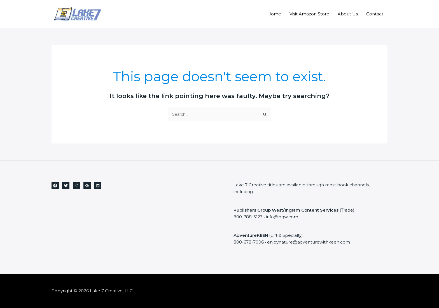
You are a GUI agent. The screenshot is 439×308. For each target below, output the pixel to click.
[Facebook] (55, 185)
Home (274, 14)
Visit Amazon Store (309, 14)
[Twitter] (65, 185)
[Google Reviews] (87, 185)
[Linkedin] (97, 185)
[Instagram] (76, 185)
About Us (348, 14)
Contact (374, 14)
